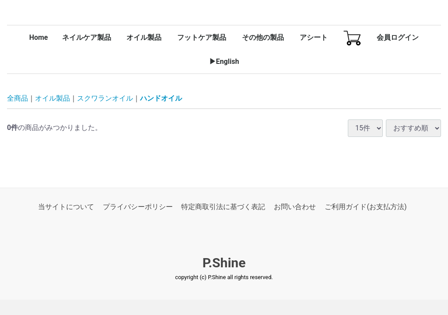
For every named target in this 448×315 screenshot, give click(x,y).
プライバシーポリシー (138, 207)
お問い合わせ (295, 207)
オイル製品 (143, 37)
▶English (224, 61)
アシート (314, 37)
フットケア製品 (201, 37)
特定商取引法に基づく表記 (223, 207)
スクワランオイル (105, 98)
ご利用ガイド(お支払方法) (365, 207)
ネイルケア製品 (86, 37)
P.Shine (224, 263)
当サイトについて (66, 207)
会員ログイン (398, 37)
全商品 (17, 98)
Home (38, 37)
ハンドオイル (161, 98)
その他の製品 (263, 37)
